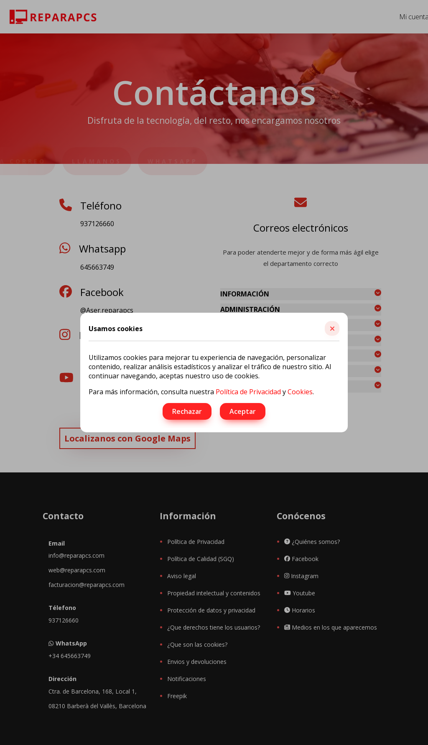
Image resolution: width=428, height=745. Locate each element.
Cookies (300, 391)
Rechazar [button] (187, 411)
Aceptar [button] (242, 411)
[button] (332, 328)
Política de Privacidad (248, 391)
